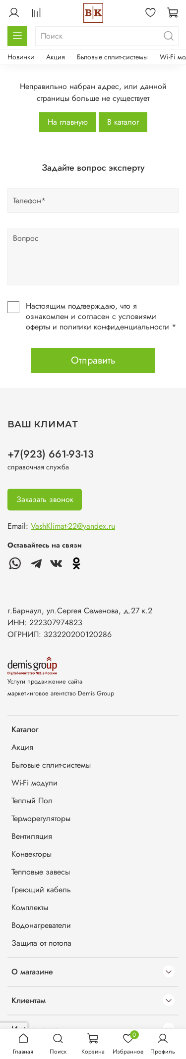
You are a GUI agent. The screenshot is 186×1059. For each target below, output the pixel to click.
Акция (55, 57)
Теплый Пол (32, 800)
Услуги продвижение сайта (44, 681)
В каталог (123, 122)
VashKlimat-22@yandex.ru (73, 526)
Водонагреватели (41, 925)
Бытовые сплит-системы (112, 57)
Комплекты (29, 907)
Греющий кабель (41, 889)
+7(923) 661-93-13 (50, 454)
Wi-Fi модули (34, 782)
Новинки (20, 57)
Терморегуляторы (40, 818)
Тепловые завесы (40, 871)
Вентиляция (31, 836)
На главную (68, 122)
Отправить (93, 360)
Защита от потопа (41, 943)
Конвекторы (31, 854)
